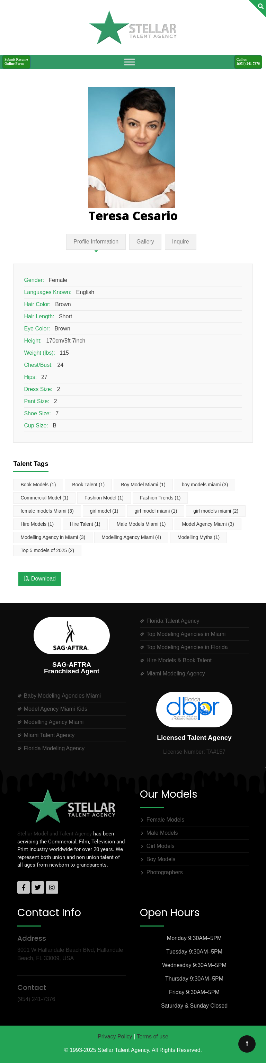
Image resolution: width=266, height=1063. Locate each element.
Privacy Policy (115, 1036)
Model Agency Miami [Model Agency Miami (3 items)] (208, 524)
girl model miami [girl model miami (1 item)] (155, 511)
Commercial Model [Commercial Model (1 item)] (44, 498)
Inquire (180, 242)
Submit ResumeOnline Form (16, 61)
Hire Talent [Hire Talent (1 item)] (85, 524)
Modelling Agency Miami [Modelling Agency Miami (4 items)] (131, 537)
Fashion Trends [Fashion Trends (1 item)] (160, 498)
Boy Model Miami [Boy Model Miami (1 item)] (143, 484)
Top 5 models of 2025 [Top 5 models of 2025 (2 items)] (47, 550)
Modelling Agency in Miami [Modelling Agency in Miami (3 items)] (52, 537)
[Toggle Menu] (129, 62)
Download (40, 579)
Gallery (145, 242)
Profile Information (95, 242)
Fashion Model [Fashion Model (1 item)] (104, 498)
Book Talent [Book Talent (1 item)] (88, 484)
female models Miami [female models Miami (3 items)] (46, 511)
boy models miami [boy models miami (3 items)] (205, 484)
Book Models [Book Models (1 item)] (38, 484)
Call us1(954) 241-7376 (248, 61)
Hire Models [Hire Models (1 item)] (37, 524)
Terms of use (152, 1036)
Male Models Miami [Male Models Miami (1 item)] (141, 524)
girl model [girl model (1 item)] (104, 511)
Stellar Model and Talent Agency (54, 834)
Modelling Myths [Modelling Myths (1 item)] (198, 537)
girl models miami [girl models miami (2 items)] (215, 511)
